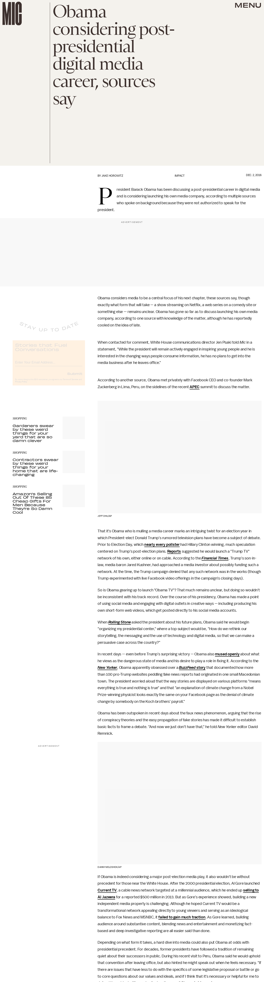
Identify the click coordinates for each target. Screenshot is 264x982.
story (200, 668)
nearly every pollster (162, 544)
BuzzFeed (187, 668)
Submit (74, 377)
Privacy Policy (21, 385)
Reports (174, 551)
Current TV (107, 890)
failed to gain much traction (181, 917)
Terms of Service (70, 383)
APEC (194, 387)
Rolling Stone (119, 622)
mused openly (227, 654)
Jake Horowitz (112, 175)
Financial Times (215, 558)
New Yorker (107, 668)
